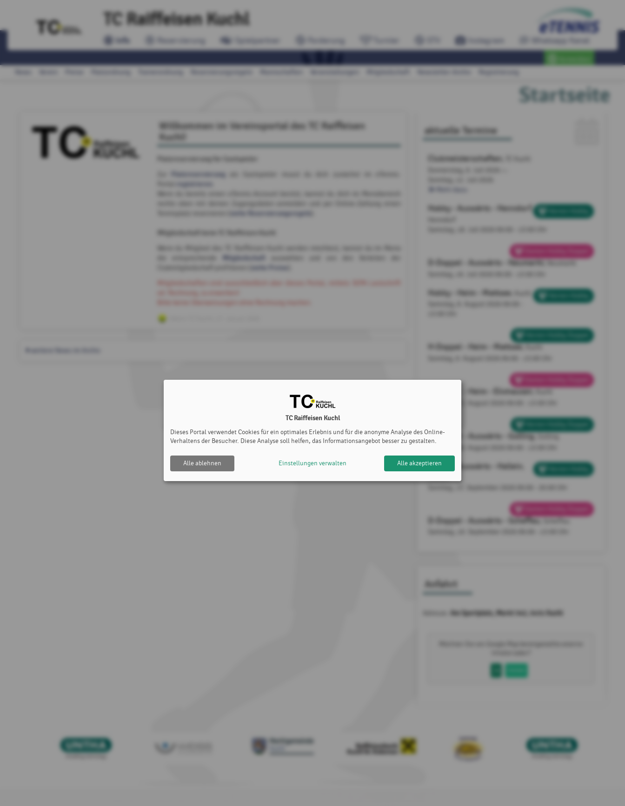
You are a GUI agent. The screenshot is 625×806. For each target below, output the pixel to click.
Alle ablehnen (202, 463)
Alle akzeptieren (419, 463)
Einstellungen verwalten (312, 463)
